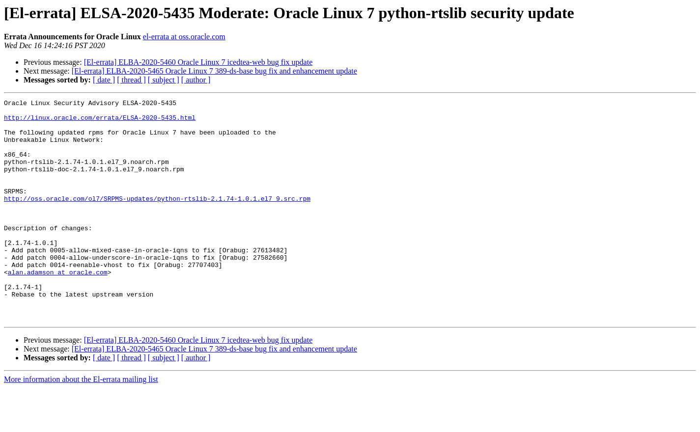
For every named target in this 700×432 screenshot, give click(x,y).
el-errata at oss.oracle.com (184, 36)
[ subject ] (163, 80)
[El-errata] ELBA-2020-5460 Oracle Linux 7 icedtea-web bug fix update (198, 62)
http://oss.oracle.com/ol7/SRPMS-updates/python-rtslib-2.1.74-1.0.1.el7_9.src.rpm (157, 219)
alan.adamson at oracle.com (58, 307)
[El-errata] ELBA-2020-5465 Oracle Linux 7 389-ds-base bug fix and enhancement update (214, 71)
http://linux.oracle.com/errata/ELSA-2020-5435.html (100, 121)
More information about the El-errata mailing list (81, 423)
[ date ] (104, 80)
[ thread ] (131, 80)
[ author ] (196, 80)
